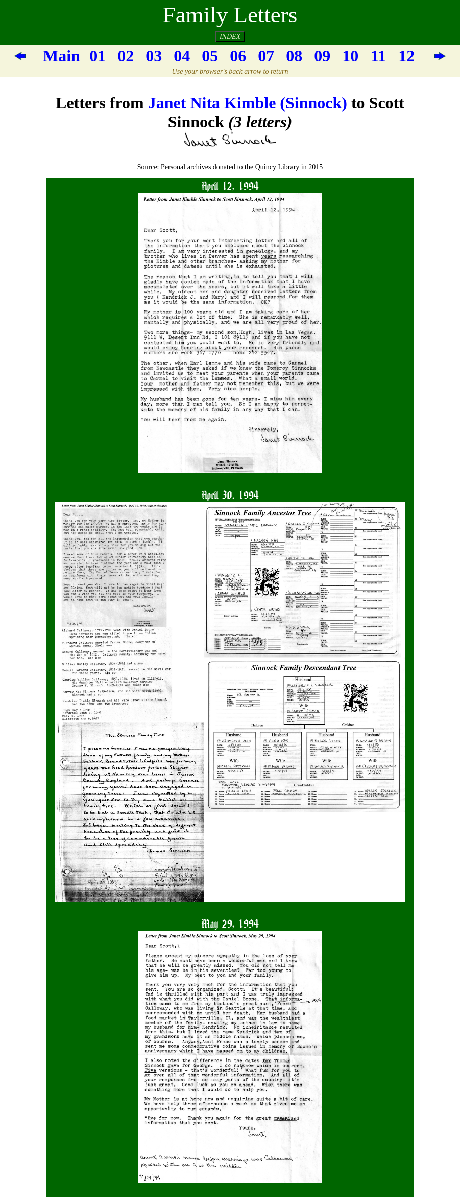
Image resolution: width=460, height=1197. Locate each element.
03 (154, 56)
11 (378, 56)
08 (294, 56)
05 (210, 56)
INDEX (230, 36)
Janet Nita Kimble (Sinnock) (247, 103)
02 (125, 56)
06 (238, 56)
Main (61, 56)
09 (322, 56)
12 (406, 56)
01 (97, 56)
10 (350, 56)
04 (182, 56)
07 (266, 56)
